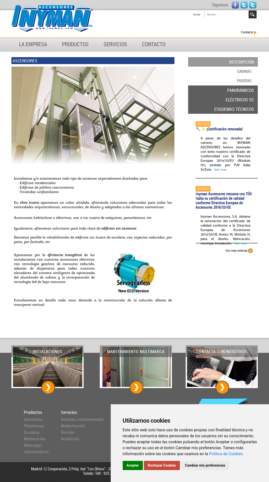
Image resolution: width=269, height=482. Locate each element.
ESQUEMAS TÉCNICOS (234, 109)
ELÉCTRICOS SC (240, 100)
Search (253, 14)
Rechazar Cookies (162, 465)
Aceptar (133, 465)
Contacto (249, 32)
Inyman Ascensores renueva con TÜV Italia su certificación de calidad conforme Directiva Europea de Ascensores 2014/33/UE (224, 200)
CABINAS (244, 71)
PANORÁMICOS (240, 90)
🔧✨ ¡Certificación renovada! (219, 129)
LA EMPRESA (33, 44)
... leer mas (219, 170)
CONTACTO (153, 44)
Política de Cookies (226, 453)
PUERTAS (244, 80)
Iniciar (196, 14)
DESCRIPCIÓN (241, 62)
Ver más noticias (239, 251)
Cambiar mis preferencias (205, 465)
